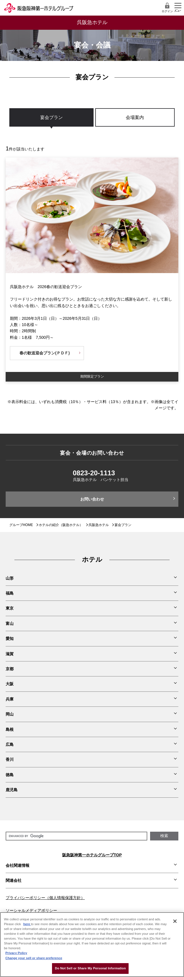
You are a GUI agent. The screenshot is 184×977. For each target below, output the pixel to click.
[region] (92, 123)
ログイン (167, 7)
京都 (10, 669)
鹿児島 (12, 789)
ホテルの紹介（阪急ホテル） (61, 525)
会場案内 (135, 117)
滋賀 (10, 654)
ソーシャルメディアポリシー (31, 910)
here (27, 924)
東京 (10, 608)
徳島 (10, 774)
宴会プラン (51, 117)
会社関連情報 (17, 865)
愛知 (10, 638)
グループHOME (21, 525)
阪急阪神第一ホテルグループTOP (92, 855)
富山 (10, 623)
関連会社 (13, 880)
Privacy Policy (16, 953)
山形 (10, 578)
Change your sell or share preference (33, 958)
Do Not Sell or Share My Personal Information (90, 968)
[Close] (175, 921)
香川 (10, 759)
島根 (10, 729)
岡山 (10, 714)
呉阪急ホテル (98, 525)
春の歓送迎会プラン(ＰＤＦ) (45, 353)
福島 (10, 593)
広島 (10, 744)
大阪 (10, 684)
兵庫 (10, 699)
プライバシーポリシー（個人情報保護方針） (45, 897)
